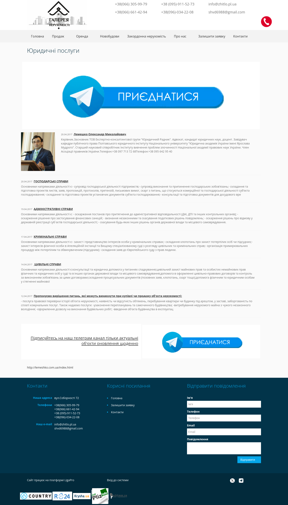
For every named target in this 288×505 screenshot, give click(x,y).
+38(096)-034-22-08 (177, 12)
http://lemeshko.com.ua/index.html (50, 367)
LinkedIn (251, 19)
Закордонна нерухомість (146, 36)
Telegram (238, 19)
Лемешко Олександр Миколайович (100, 134)
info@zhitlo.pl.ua (222, 4)
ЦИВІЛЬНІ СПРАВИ (47, 264)
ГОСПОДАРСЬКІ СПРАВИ (51, 181)
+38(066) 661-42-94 (131, 12)
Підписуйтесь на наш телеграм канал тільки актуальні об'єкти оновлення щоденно (84, 340)
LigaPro (69, 480)
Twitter (231, 19)
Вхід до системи (118, 480)
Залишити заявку (211, 36)
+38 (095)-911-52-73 (177, 4)
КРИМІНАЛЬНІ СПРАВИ (50, 236)
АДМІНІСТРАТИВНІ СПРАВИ (53, 209)
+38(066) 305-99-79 (131, 4)
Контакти (240, 36)
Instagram (244, 19)
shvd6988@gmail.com (226, 12)
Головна (37, 36)
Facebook (226, 19)
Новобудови (109, 36)
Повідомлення (197, 439)
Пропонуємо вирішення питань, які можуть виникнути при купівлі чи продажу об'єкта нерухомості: (108, 296)
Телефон (193, 411)
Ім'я (190, 398)
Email (191, 425)
